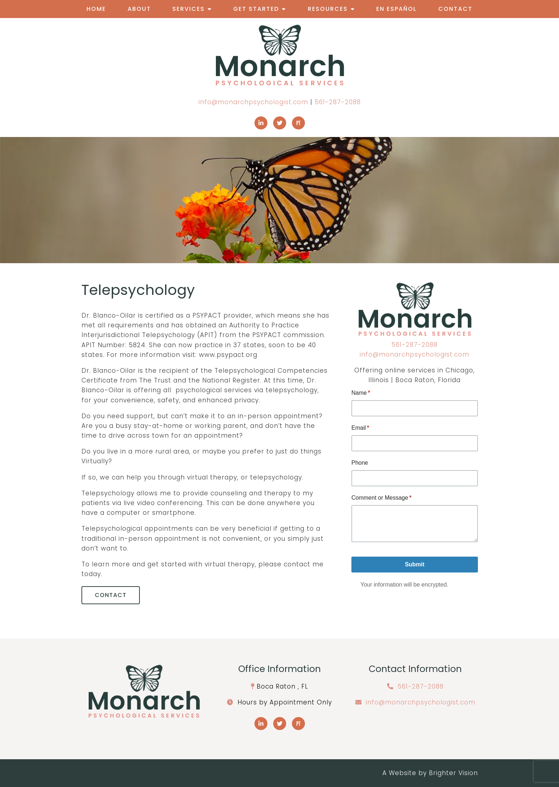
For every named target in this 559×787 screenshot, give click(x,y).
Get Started (256, 9)
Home (96, 9)
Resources (328, 9)
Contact (455, 9)
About (139, 9)
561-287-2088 (338, 102)
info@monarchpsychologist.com (253, 102)
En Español (396, 9)
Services (188, 9)
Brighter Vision (453, 773)
